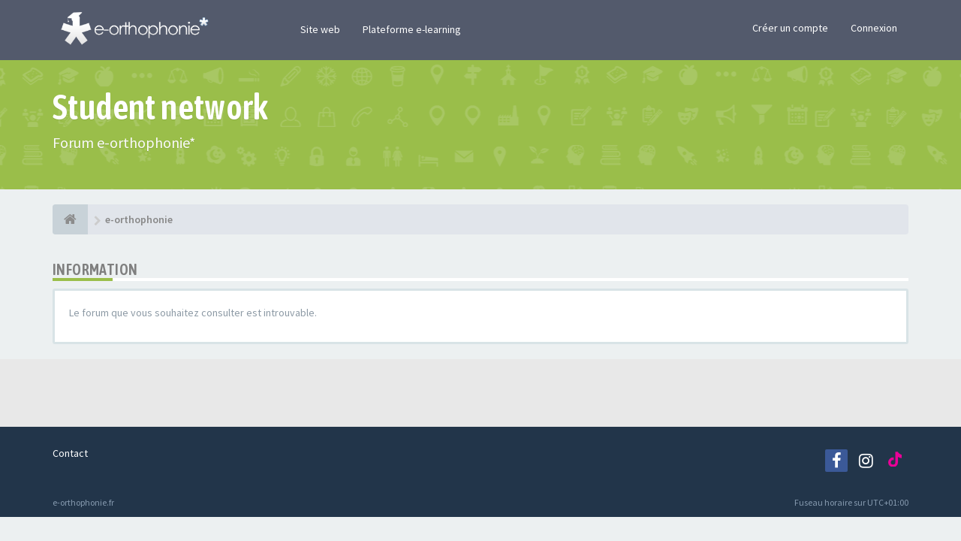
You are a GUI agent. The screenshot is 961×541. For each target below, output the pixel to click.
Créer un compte (790, 28)
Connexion (874, 28)
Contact (70, 453)
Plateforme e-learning (412, 29)
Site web (320, 29)
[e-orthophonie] (70, 219)
